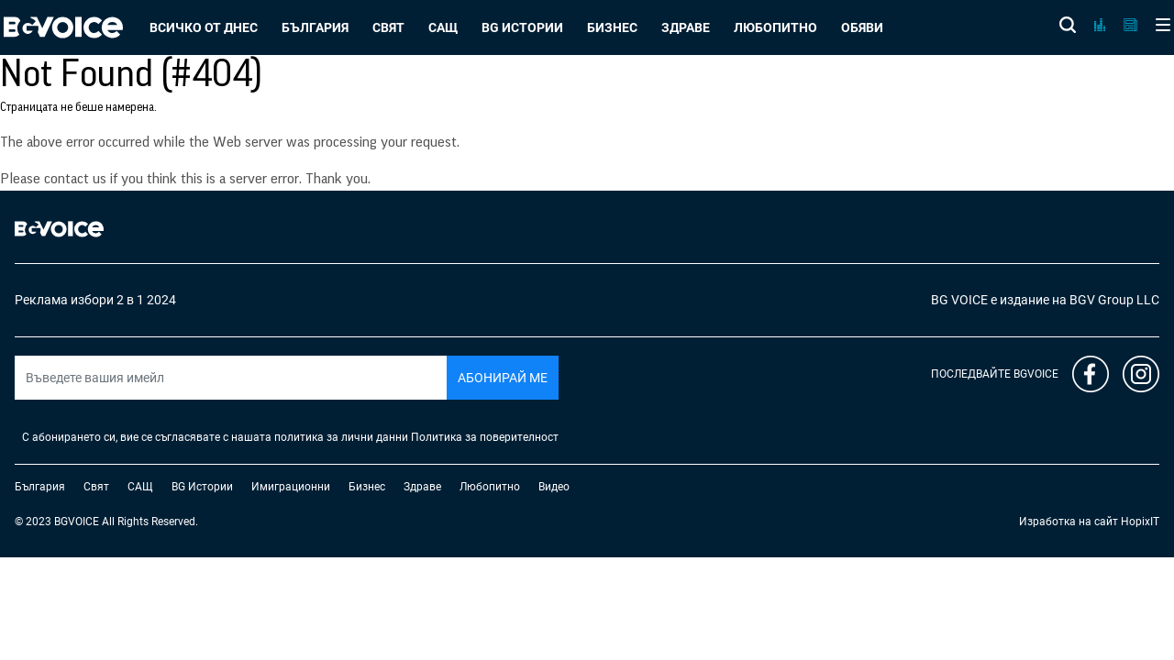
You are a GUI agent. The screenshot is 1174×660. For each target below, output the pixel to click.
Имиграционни (290, 486)
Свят (388, 27)
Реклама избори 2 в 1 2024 (95, 299)
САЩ (443, 27)
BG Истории (522, 27)
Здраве (685, 27)
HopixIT (1140, 521)
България (315, 27)
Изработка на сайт (1068, 521)
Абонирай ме (503, 377)
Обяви (862, 27)
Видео (554, 486)
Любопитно (775, 27)
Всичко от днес (204, 27)
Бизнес (612, 27)
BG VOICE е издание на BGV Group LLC (1045, 299)
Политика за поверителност (485, 437)
